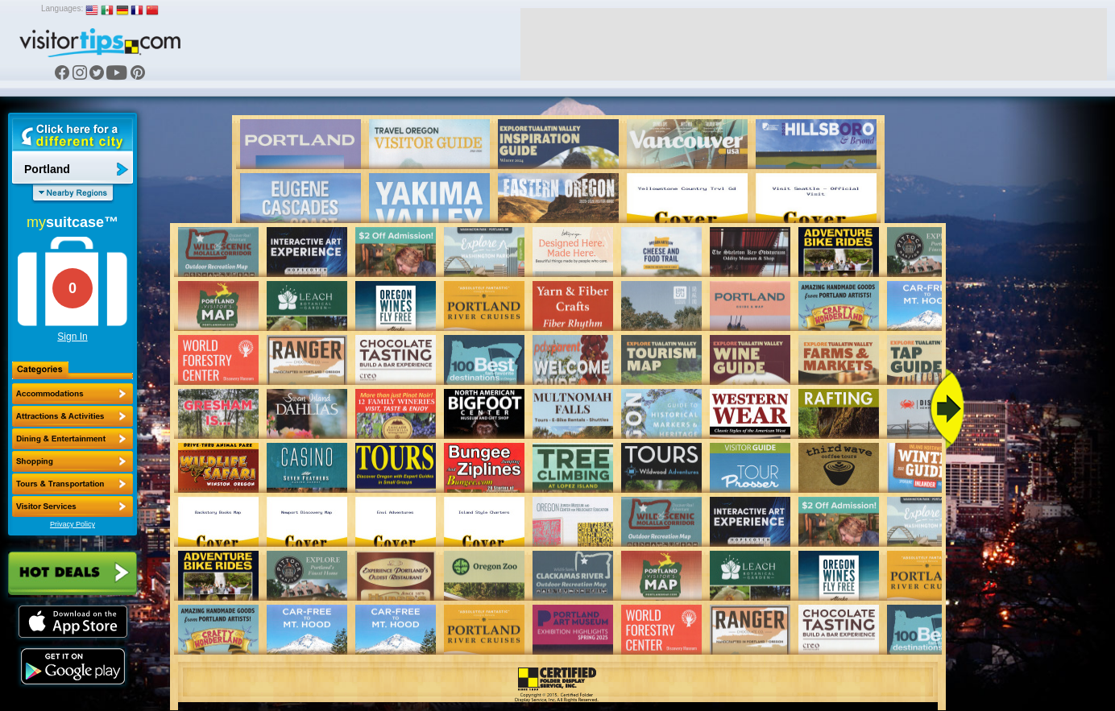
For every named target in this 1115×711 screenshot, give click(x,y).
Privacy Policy (72, 524)
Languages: (62, 8)
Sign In (72, 336)
